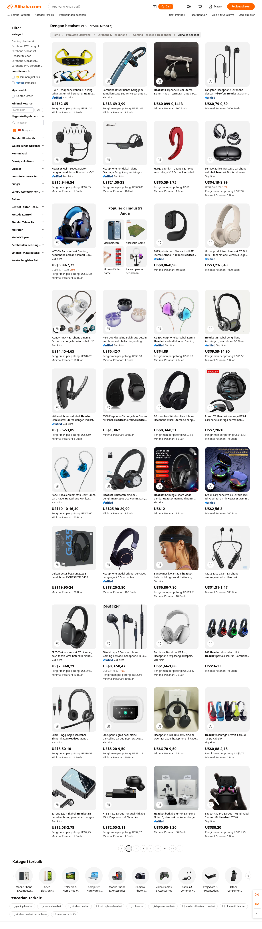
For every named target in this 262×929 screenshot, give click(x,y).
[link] (257, 894)
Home (56, 35)
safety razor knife (64, 914)
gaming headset (22, 906)
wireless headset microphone (29, 914)
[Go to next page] (179, 848)
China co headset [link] (188, 35)
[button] (154, 6)
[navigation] (27, 437)
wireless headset (78, 906)
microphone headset (109, 906)
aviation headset (50, 906)
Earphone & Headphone (112, 35)
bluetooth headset (233, 906)
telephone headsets (163, 906)
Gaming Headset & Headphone (152, 35)
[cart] (200, 7)
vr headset (136, 906)
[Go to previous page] (121, 848)
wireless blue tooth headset (198, 906)
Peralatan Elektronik (78, 35)
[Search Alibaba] (101, 7)
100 (172, 848)
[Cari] (165, 6)
